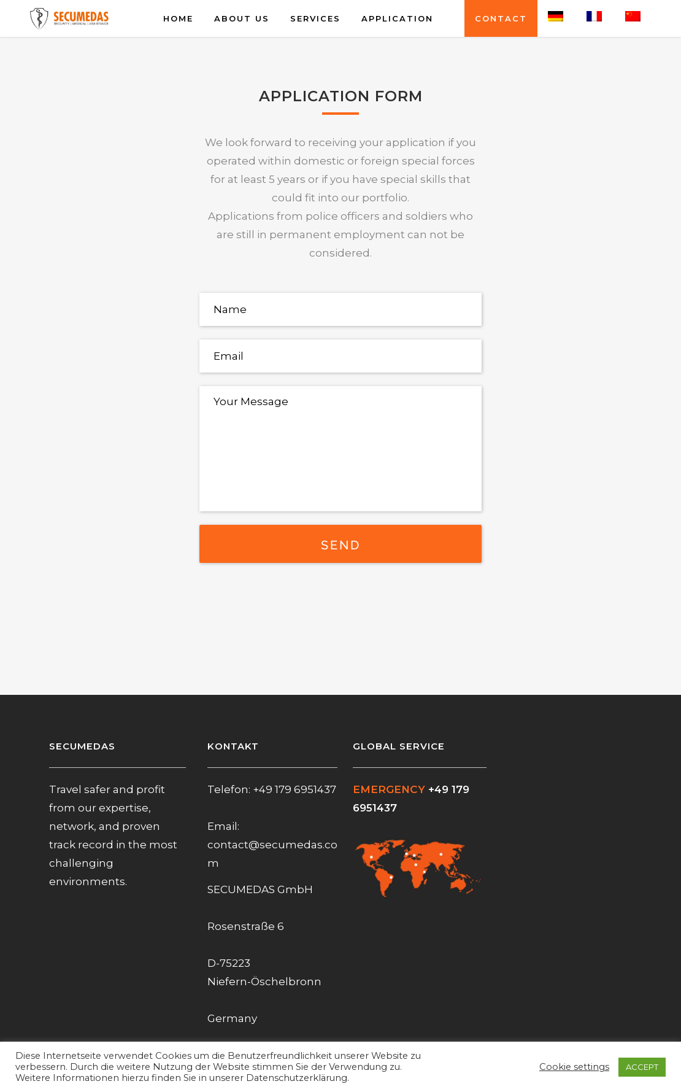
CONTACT (501, 18)
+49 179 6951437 (294, 789)
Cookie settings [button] (574, 1066)
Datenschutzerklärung (296, 1077)
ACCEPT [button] (642, 1067)
